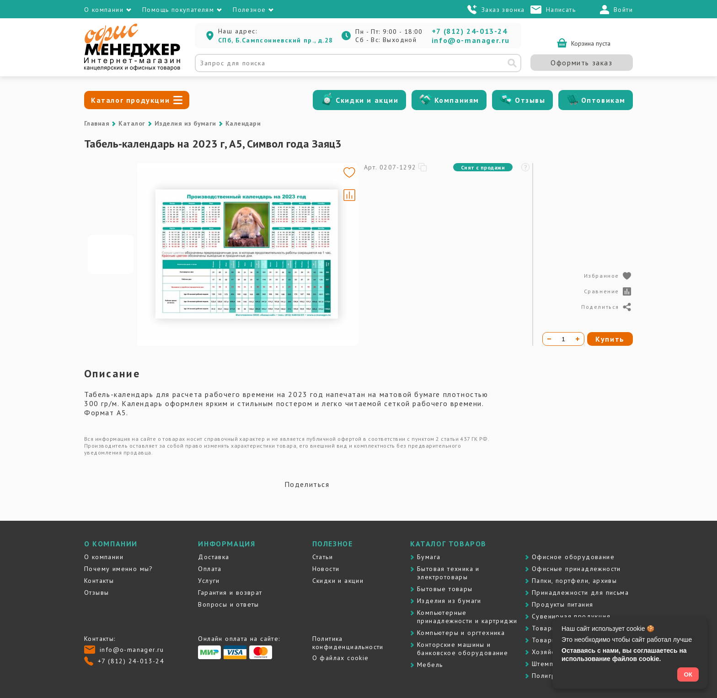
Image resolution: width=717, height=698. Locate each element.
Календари (243, 123)
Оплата (209, 569)
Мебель (430, 665)
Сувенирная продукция (571, 616)
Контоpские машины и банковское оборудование (462, 648)
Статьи (322, 557)
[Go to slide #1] (111, 254)
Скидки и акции (367, 100)
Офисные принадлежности (576, 569)
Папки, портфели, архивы (574, 580)
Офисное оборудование (573, 557)
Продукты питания (562, 604)
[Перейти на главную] (132, 68)
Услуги (208, 580)
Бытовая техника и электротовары (448, 573)
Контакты (99, 580)
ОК (688, 674)
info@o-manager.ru (471, 40)
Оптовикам (603, 100)
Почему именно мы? (118, 569)
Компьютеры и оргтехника (461, 633)
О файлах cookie (340, 658)
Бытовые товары (445, 589)
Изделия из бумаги (185, 123)
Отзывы (530, 100)
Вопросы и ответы (228, 604)
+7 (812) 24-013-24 (470, 31)
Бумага (428, 557)
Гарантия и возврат (230, 592)
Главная (96, 123)
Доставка (213, 557)
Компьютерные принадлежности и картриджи (467, 616)
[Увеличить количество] (577, 339)
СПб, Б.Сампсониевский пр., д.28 (275, 40)
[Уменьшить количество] (549, 339)
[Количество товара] (563, 339)
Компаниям (456, 100)
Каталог (131, 123)
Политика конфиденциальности (348, 643)
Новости (326, 569)
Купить (610, 339)
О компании (103, 557)
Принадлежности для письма (580, 592)
